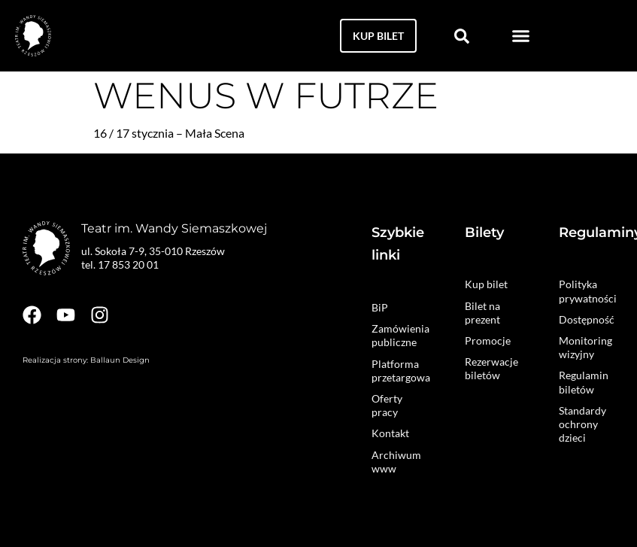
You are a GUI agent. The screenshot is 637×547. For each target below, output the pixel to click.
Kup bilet (486, 284)
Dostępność (586, 319)
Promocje (488, 340)
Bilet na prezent (482, 312)
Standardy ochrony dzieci (582, 424)
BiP (380, 307)
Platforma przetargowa (399, 370)
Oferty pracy (387, 405)
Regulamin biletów (583, 382)
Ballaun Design (120, 360)
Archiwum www (396, 461)
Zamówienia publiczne (399, 335)
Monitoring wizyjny (585, 347)
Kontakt (390, 433)
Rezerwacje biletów (491, 368)
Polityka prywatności (586, 291)
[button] (521, 36)
